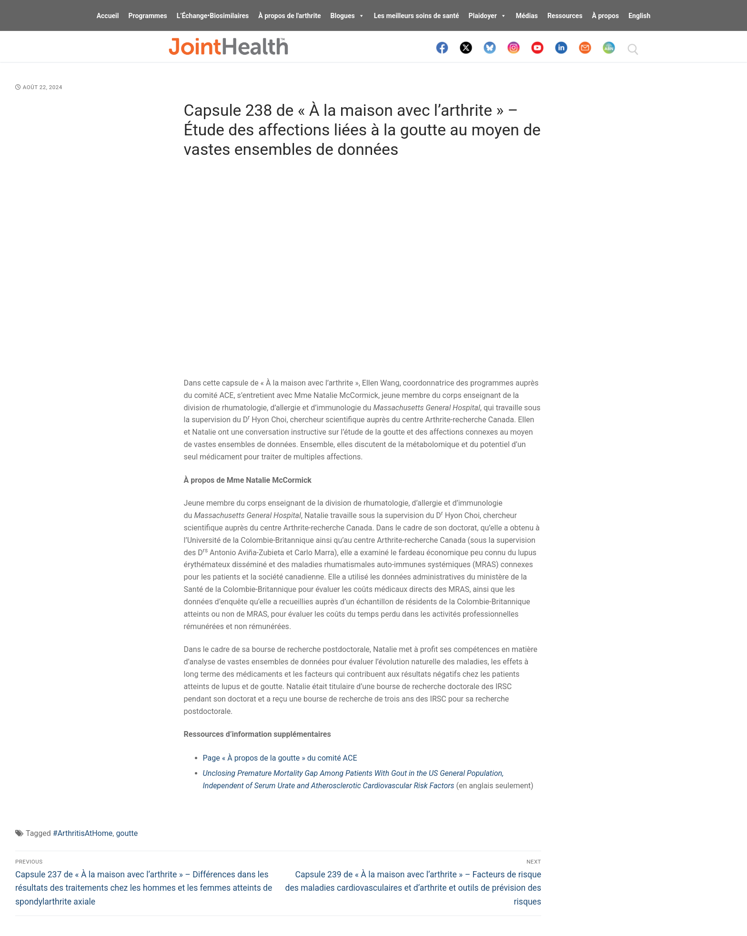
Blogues (347, 16)
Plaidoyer (487, 16)
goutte (127, 833)
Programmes (147, 16)
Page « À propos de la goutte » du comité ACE (280, 758)
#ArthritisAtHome (82, 833)
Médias (527, 16)
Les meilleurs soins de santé (416, 16)
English (639, 16)
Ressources (565, 16)
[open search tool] (633, 49)
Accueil (108, 16)
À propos (605, 16)
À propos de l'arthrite (289, 16)
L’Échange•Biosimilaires (213, 16)
